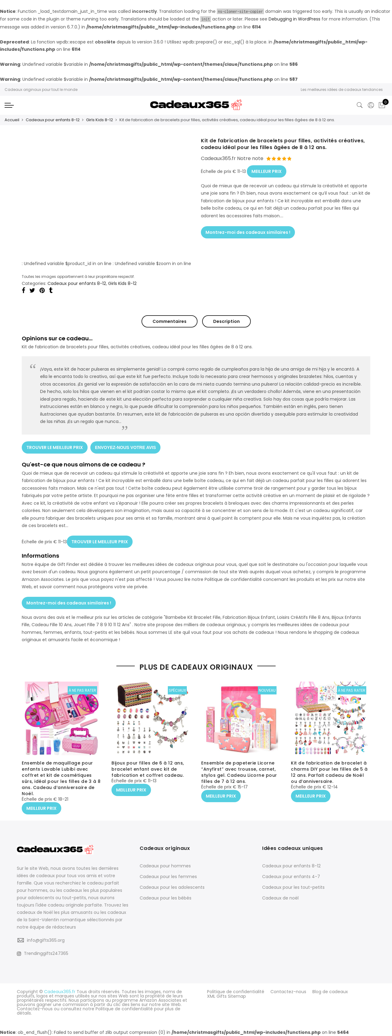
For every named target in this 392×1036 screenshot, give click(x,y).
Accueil (12, 120)
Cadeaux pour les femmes (168, 876)
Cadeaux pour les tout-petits (293, 887)
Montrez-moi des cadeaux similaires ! (247, 231)
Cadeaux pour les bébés (165, 898)
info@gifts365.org (46, 940)
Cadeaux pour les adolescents (172, 887)
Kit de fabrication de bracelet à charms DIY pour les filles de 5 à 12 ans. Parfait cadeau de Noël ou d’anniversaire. (329, 772)
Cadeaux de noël (280, 898)
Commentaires (170, 321)
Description (226, 321)
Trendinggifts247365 (42, 953)
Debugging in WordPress (294, 19)
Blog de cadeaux (330, 991)
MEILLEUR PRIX (266, 170)
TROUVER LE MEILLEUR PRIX (54, 446)
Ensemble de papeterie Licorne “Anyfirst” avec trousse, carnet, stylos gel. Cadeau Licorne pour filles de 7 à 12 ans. (239, 772)
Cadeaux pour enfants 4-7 (291, 876)
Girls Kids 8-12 (99, 120)
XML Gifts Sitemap (226, 996)
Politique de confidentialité (235, 991)
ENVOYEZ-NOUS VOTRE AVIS (125, 446)
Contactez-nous (288, 991)
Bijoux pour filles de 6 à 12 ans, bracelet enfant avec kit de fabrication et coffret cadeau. (147, 769)
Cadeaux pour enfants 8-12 (53, 120)
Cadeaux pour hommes (165, 865)
